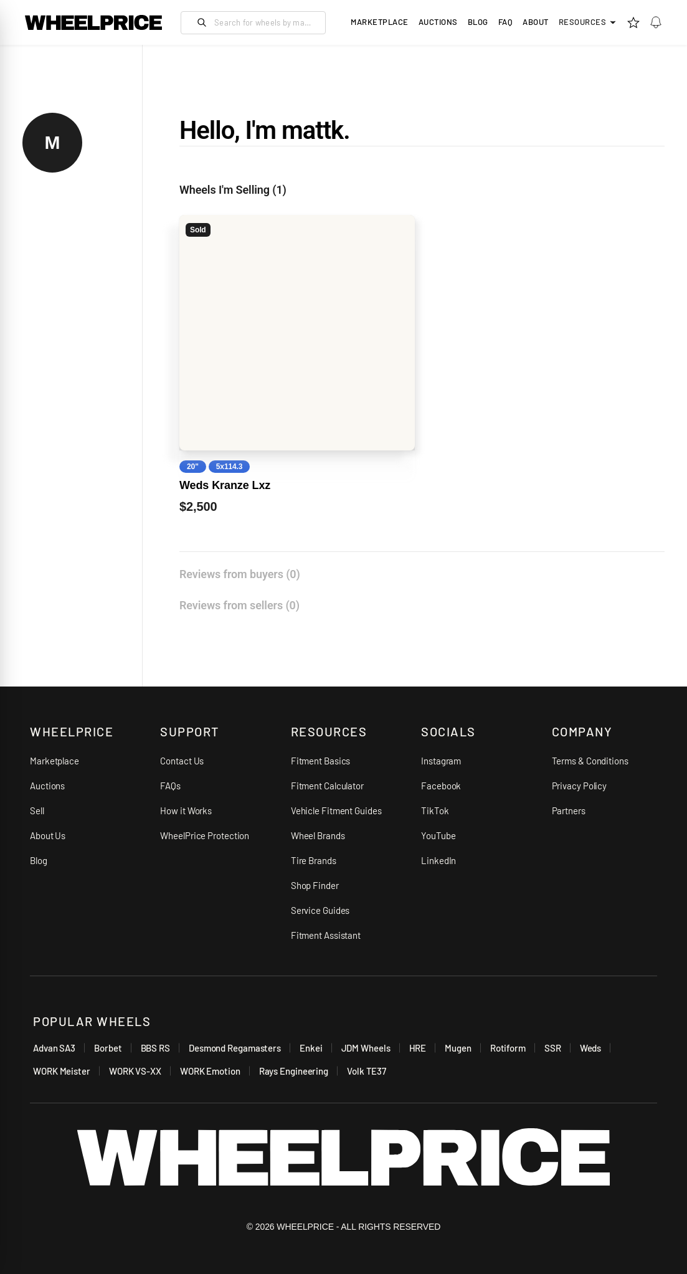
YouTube (438, 835)
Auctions (47, 785)
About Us (47, 835)
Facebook (441, 785)
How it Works (186, 810)
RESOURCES (329, 731)
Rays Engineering (293, 1071)
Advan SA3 (54, 1047)
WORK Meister (61, 1071)
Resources (588, 22)
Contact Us (182, 760)
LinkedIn (438, 860)
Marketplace (54, 760)
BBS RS (155, 1047)
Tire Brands (313, 860)
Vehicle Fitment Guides (336, 810)
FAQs (170, 785)
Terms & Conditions (590, 760)
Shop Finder (315, 885)
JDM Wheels (366, 1047)
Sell (37, 810)
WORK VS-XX (135, 1071)
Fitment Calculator (327, 785)
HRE (418, 1047)
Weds (591, 1047)
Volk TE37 (366, 1071)
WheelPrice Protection (204, 835)
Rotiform (508, 1047)
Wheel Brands (318, 835)
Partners (568, 810)
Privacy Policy (579, 785)
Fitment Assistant (326, 935)
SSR (552, 1047)
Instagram (441, 760)
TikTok (434, 810)
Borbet (107, 1047)
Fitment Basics (321, 760)
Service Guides (320, 910)
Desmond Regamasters (235, 1047)
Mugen (458, 1047)
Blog (478, 22)
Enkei (311, 1047)
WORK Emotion (210, 1071)
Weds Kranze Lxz (224, 485)
